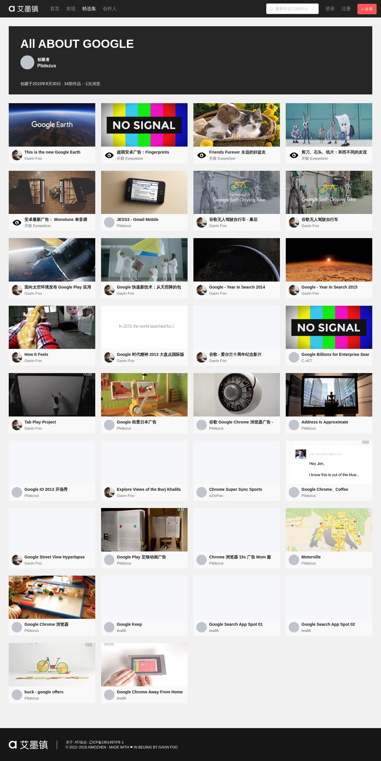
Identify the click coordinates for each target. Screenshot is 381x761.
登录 (330, 8)
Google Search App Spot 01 (236, 624)
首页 (54, 8)
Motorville (311, 557)
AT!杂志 (81, 742)
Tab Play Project (40, 422)
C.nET (306, 360)
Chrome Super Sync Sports (235, 489)
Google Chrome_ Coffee (324, 489)
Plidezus (46, 65)
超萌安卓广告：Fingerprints (143, 152)
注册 (346, 8)
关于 (69, 742)
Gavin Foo (33, 158)
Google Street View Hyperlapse (54, 557)
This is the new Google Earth (52, 152)
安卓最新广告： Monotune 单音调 (55, 219)
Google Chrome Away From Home (150, 692)
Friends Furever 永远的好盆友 (237, 152)
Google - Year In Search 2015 (329, 287)
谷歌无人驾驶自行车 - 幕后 (233, 219)
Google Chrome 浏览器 (46, 624)
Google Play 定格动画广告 (141, 557)
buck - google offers (43, 692)
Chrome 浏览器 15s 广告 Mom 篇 (240, 557)
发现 (70, 8)
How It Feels (36, 354)
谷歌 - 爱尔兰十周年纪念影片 (235, 354)
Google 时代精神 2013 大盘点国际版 (150, 354)
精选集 (89, 8)
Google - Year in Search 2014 (237, 287)
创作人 (110, 8)
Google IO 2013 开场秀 (46, 489)
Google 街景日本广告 (136, 422)
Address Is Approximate (324, 422)
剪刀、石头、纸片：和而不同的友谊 (334, 152)
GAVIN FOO (168, 747)
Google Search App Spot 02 (328, 624)
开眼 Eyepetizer (130, 158)
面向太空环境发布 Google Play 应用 (57, 287)
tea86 (121, 630)
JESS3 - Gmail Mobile (137, 219)
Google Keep (129, 624)
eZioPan (216, 495)
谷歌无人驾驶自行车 (319, 219)
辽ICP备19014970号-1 (106, 742)
